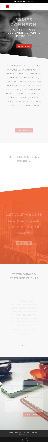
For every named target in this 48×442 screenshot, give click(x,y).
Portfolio (34, 432)
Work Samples (24, 130)
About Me (18, 432)
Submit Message (33, 414)
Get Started (24, 243)
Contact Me (23, 435)
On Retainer (24, 46)
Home (11, 432)
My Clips (26, 432)
